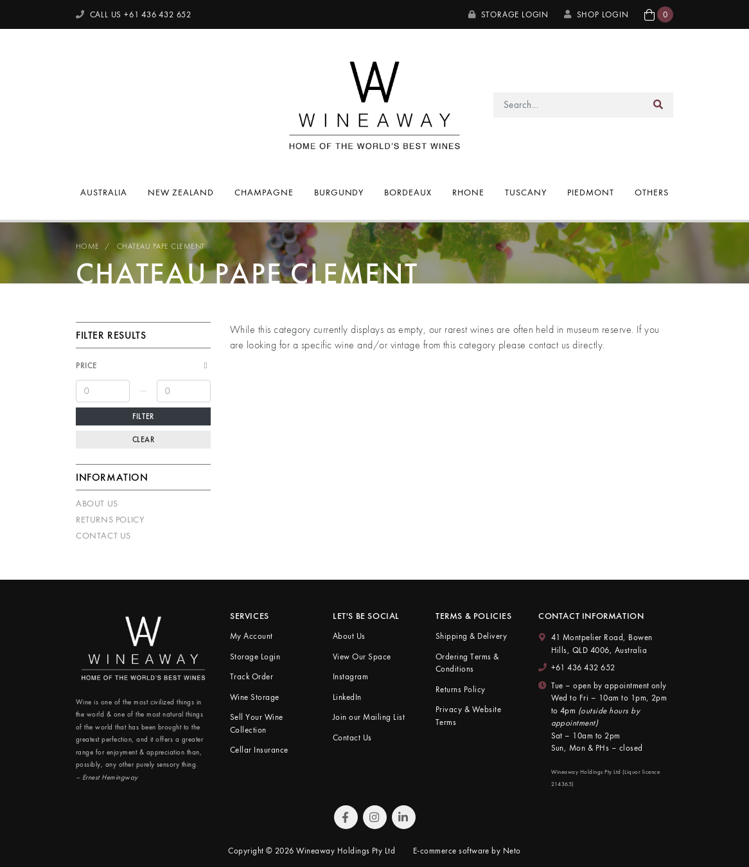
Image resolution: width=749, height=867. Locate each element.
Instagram (350, 676)
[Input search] (568, 105)
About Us (97, 503)
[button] (658, 14)
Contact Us (103, 535)
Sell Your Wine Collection (256, 723)
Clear (143, 439)
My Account (251, 635)
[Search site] (658, 105)
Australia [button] (103, 192)
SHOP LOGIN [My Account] (596, 14)
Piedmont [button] (590, 192)
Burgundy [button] (339, 192)
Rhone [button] (468, 192)
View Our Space (362, 656)
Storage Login (508, 14)
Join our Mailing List (369, 716)
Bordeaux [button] (408, 192)
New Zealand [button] (181, 192)
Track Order (251, 676)
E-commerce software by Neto (467, 850)
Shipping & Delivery (471, 635)
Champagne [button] (264, 192)
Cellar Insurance (259, 749)
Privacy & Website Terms (468, 716)
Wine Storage (254, 697)
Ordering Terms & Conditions (467, 663)
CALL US (133, 14)
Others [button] (652, 192)
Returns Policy (110, 519)
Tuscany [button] (526, 192)
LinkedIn (347, 697)
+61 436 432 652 (583, 667)
